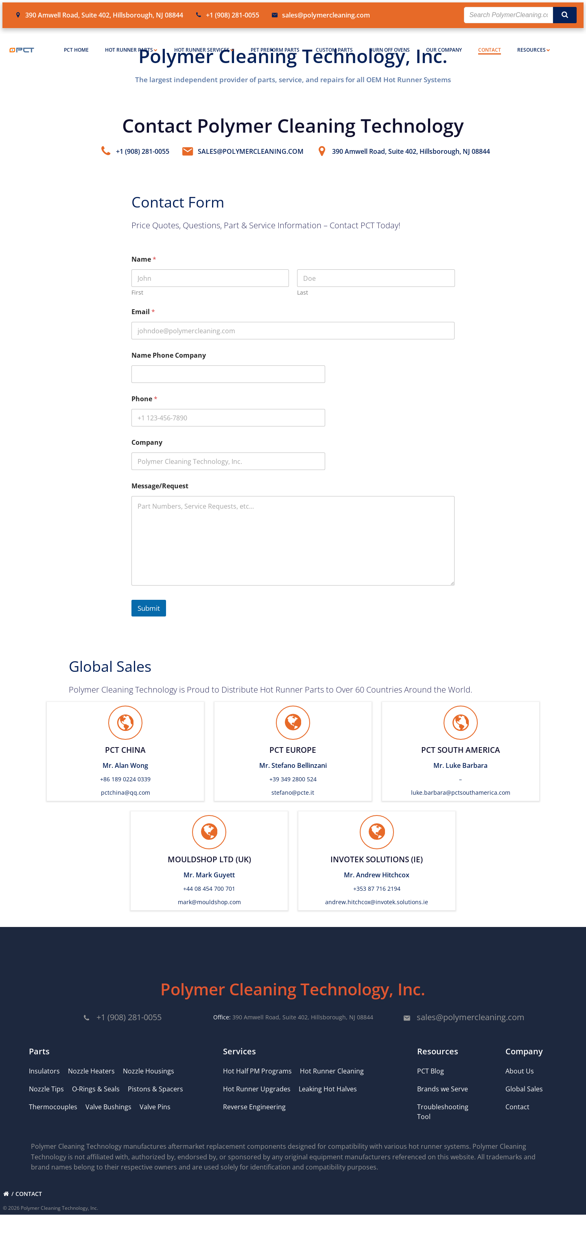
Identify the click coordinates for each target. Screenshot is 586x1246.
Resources (534, 40)
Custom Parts (334, 40)
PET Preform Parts (275, 40)
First (138, 307)
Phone (145, 414)
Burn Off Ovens (389, 40)
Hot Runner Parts (131, 40)
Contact (489, 40)
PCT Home (76, 40)
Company (147, 457)
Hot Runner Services (204, 40)
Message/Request (160, 501)
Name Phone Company (169, 370)
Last (302, 307)
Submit (149, 622)
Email (143, 326)
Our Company (444, 40)
